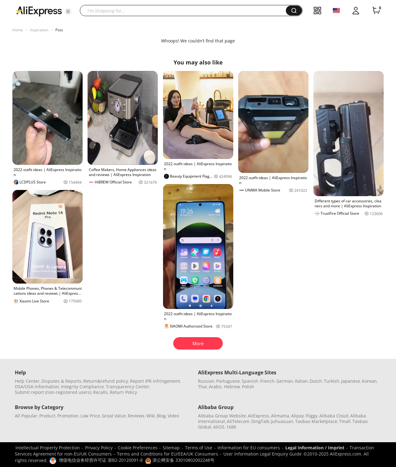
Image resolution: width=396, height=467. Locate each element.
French (267, 381)
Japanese (350, 381)
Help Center (27, 381)
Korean (369, 381)
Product (47, 416)
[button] (68, 11)
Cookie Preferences (137, 448)
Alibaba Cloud (333, 416)
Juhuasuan (282, 421)
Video (173, 416)
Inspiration (39, 30)
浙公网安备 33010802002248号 (179, 460)
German (284, 381)
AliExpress (258, 416)
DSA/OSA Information (37, 387)
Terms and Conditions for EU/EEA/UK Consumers (167, 454)
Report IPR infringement (155, 381)
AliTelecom (238, 421)
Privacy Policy (99, 448)
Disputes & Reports (61, 381)
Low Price (90, 416)
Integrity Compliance (82, 387)
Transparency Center (127, 387)
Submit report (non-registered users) (53, 392)
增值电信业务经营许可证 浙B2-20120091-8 (101, 460)
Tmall (345, 421)
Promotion (68, 416)
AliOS (218, 427)
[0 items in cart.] (376, 10)
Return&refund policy (105, 381)
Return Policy (123, 392)
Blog (161, 416)
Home (17, 30)
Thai (202, 387)
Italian (301, 381)
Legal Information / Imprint (314, 448)
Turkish (331, 381)
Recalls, (101, 392)
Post (59, 30)
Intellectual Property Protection (47, 448)
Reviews (136, 416)
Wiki (150, 416)
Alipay (297, 416)
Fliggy (311, 416)
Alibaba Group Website (222, 416)
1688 (231, 427)
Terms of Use (198, 448)
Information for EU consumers (248, 448)
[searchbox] (185, 10)
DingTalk (260, 421)
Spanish (250, 381)
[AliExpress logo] (39, 11)
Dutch (316, 381)
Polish (248, 387)
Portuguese (228, 381)
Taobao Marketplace (316, 421)
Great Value (114, 416)
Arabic (215, 387)
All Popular (26, 416)
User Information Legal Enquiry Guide (262, 454)
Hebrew (232, 387)
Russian (206, 381)
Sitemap (171, 448)
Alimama (280, 416)
